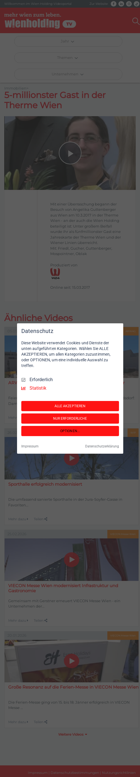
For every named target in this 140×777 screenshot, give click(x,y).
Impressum (30, 446)
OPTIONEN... (70, 431)
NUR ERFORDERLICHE (70, 419)
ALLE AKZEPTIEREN (70, 406)
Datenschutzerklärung (102, 446)
